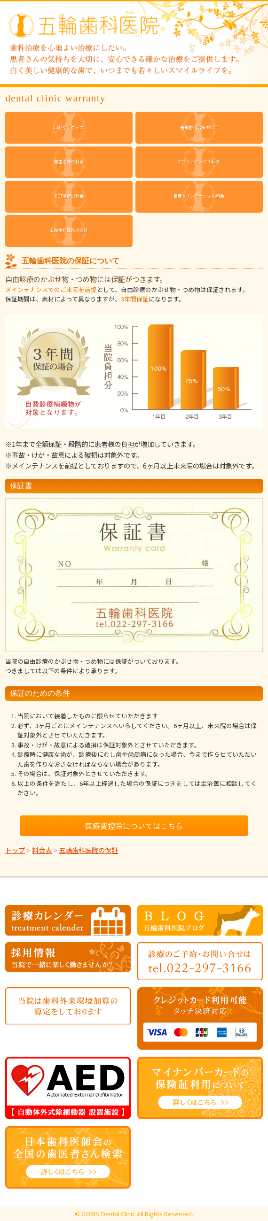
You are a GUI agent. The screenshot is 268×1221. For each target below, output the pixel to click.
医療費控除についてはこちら (134, 825)
